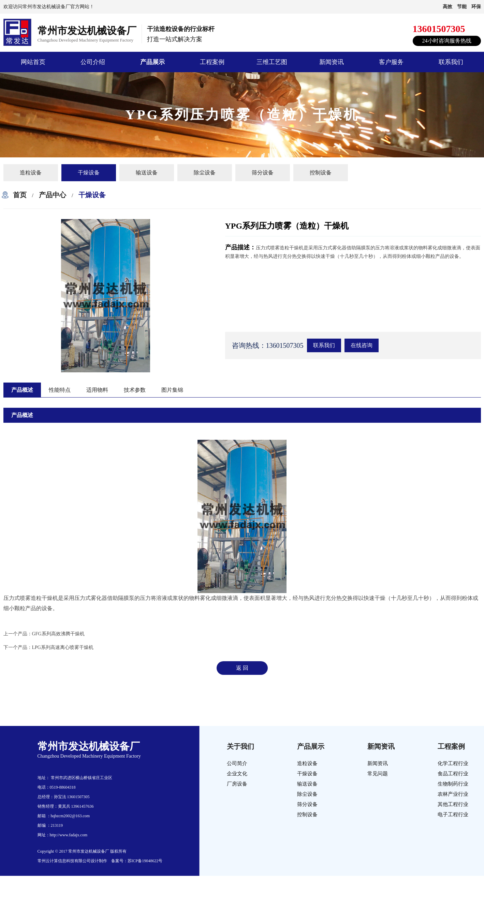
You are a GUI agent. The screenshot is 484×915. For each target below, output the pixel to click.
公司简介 (237, 763)
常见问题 (377, 773)
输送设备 (147, 172)
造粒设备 (31, 172)
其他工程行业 (453, 804)
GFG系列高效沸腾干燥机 (58, 633)
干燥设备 (89, 172)
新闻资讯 (331, 62)
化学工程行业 (453, 763)
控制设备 (321, 172)
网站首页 (33, 62)
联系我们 (451, 62)
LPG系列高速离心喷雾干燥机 (62, 647)
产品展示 (152, 62)
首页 (20, 195)
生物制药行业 (453, 784)
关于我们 (240, 746)
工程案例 (212, 62)
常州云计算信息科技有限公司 (64, 860)
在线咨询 (361, 345)
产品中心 (52, 195)
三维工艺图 (271, 62)
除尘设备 (205, 172)
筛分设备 (263, 172)
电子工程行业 (453, 814)
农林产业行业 (453, 794)
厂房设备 (237, 784)
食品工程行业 (453, 773)
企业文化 (237, 773)
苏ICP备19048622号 (145, 860)
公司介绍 (92, 62)
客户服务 (391, 62)
